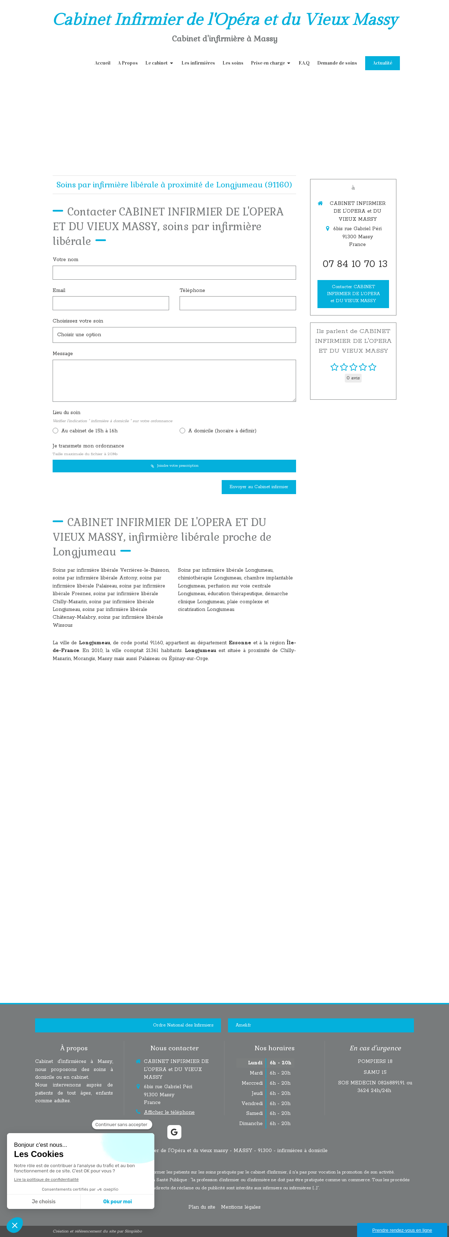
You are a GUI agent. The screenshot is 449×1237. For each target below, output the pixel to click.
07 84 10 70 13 (355, 264)
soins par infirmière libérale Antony (95, 578)
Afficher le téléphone (169, 1112)
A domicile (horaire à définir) (221, 431)
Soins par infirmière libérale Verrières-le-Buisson (111, 570)
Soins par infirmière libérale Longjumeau (225, 570)
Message (63, 354)
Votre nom (65, 260)
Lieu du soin (112, 417)
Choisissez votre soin (78, 321)
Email (59, 290)
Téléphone (192, 290)
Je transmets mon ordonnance (88, 450)
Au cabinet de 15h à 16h (88, 431)
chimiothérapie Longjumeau (209, 578)
